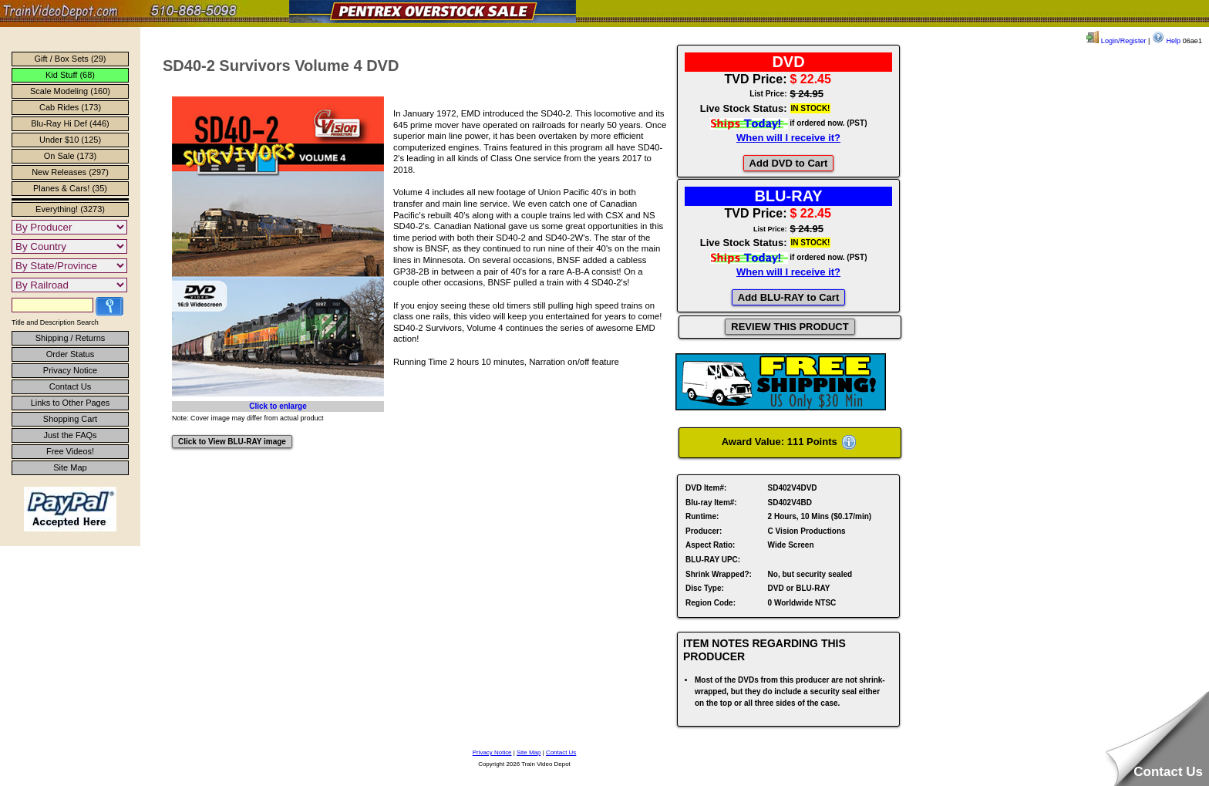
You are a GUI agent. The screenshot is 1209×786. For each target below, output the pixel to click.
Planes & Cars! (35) (70, 188)
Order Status (70, 354)
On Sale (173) (70, 155)
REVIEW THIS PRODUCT (789, 326)
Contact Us (70, 386)
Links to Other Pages (70, 402)
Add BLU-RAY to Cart (788, 297)
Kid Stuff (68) (70, 74)
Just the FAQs (69, 435)
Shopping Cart (70, 418)
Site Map (69, 467)
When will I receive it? (788, 137)
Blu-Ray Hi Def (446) (70, 123)
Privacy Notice (70, 370)
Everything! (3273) (70, 209)
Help (1166, 41)
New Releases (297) (70, 172)
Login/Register (1116, 41)
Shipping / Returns (70, 337)
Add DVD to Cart (788, 163)
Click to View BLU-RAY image (232, 441)
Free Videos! (70, 451)
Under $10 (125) (70, 139)
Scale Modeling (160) (70, 91)
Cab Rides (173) (70, 107)
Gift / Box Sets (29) (70, 58)
